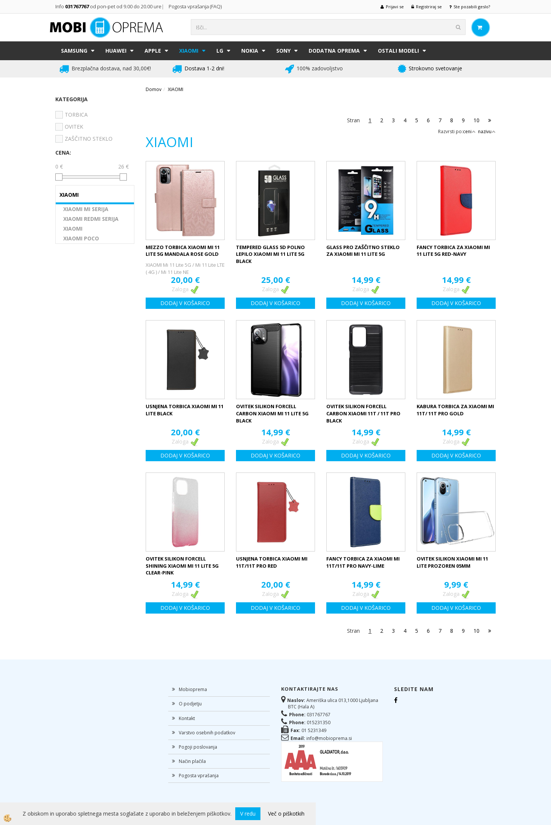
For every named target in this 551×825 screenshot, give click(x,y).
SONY (283, 50)
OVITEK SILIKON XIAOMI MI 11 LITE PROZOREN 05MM (452, 562)
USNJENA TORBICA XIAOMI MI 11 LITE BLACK (185, 410)
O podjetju (190, 703)
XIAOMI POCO (81, 238)
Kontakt (187, 718)
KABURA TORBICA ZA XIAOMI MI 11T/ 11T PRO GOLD (455, 410)
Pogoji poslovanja (198, 747)
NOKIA (249, 50)
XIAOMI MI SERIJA (85, 209)
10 (476, 120)
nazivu (487, 131)
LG (219, 50)
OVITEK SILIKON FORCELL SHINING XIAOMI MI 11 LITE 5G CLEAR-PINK (182, 565)
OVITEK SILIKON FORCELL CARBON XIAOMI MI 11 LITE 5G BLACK (272, 413)
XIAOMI (188, 50)
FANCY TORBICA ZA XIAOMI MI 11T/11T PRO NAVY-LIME (363, 562)
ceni (469, 131)
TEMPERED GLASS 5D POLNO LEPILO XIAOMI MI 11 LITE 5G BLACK (270, 254)
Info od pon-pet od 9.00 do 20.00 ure (108, 6)
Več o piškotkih (286, 813)
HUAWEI (115, 50)
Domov (153, 89)
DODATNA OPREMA (334, 50)
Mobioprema (193, 689)
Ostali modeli (398, 50)
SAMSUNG (74, 50)
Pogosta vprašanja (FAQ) (196, 6)
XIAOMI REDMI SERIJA (91, 218)
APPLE (153, 50)
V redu (248, 813)
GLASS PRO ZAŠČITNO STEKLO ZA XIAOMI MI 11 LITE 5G (363, 251)
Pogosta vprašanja (199, 775)
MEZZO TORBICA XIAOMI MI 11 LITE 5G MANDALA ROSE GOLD (183, 251)
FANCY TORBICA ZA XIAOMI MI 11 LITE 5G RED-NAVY (453, 251)
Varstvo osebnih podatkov (207, 732)
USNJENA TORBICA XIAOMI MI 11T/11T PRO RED (271, 562)
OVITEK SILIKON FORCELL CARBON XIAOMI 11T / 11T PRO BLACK (363, 413)
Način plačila (192, 761)
